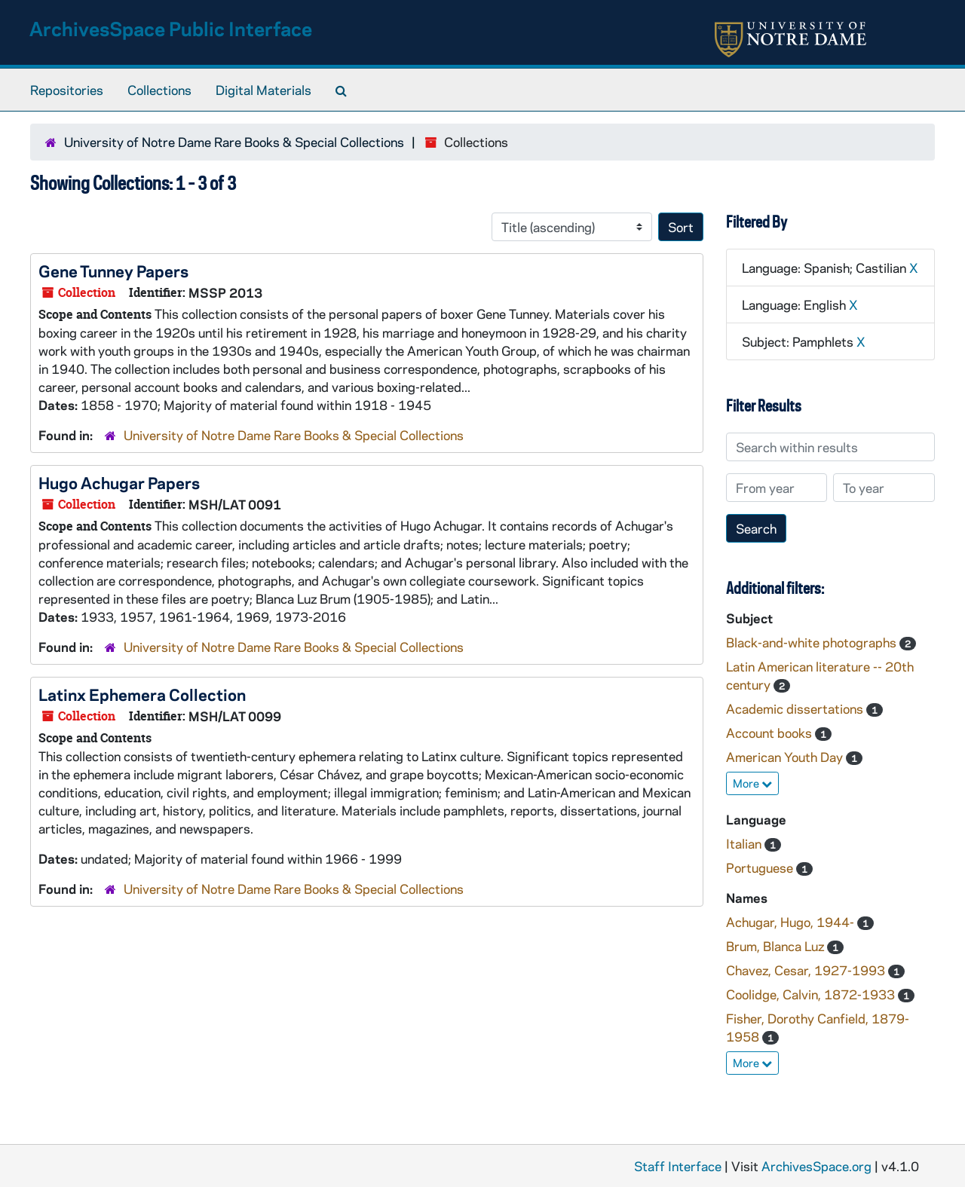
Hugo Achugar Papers (119, 482)
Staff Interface (677, 1166)
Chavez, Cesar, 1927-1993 (807, 970)
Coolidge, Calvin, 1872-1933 (812, 994)
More (752, 783)
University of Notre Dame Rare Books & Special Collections (234, 141)
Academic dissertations (796, 708)
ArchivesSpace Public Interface (170, 28)
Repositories (66, 89)
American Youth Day (786, 756)
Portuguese (761, 867)
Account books (770, 732)
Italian (745, 843)
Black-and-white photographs (812, 642)
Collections (159, 89)
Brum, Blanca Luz (776, 946)
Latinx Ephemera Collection (142, 694)
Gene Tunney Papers (113, 270)
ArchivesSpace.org (816, 1166)
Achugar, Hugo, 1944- (791, 921)
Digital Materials (263, 89)
